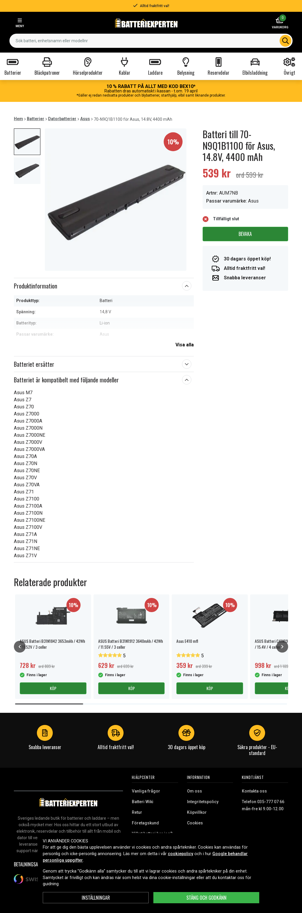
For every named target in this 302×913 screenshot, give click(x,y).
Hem (18, 118)
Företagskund (145, 823)
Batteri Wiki (142, 801)
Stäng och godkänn (206, 897)
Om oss (194, 791)
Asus (85, 118)
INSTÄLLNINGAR (96, 897)
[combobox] (151, 41)
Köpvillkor (197, 812)
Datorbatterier (62, 118)
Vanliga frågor (146, 791)
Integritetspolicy (203, 801)
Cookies (195, 823)
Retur (137, 812)
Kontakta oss (254, 791)
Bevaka (245, 233)
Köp (53, 688)
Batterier (35, 118)
